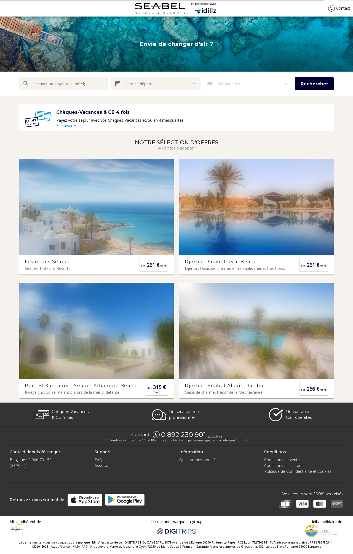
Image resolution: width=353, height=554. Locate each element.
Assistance (104, 465)
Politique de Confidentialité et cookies (297, 471)
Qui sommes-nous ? (197, 459)
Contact (241, 440)
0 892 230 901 (184, 434)
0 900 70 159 (40, 459)
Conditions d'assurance (285, 465)
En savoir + (66, 125)
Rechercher (314, 83)
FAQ (98, 459)
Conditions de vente (282, 459)
